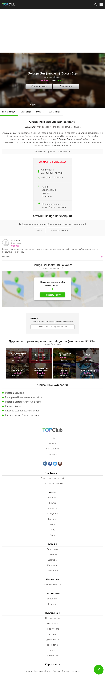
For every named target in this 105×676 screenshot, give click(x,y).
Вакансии (52, 443)
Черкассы (76, 671)
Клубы (52, 503)
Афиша (52, 544)
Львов (65, 671)
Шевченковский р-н (52, 204)
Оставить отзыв (39, 86)
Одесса (28, 671)
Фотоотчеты (52, 593)
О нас (52, 438)
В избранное (66, 86)
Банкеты (52, 519)
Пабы (52, 530)
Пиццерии (52, 513)
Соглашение (52, 449)
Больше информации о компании (52, 151)
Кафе (52, 524)
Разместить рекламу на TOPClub (53, 327)
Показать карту (52, 294)
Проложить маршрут (52, 268)
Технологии (52, 645)
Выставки (52, 560)
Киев (48, 671)
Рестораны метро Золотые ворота (23, 401)
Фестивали (52, 570)
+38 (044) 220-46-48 (52, 177)
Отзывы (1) (26, 112)
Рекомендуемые (52, 584)
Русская (46, 193)
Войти (39, 230)
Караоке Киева (13, 406)
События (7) (55, 112)
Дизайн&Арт (52, 639)
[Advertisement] (52, 31)
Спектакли (52, 565)
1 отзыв (53, 80)
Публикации (52, 613)
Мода (52, 650)
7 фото (33, 105)
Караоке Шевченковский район (22, 410)
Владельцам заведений (52, 478)
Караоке (58, 77)
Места (52, 492)
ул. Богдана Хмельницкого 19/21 (51, 171)
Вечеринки (52, 549)
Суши (52, 535)
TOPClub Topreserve (52, 483)
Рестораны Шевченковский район (23, 397)
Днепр (56, 671)
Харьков (38, 671)
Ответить (6, 257)
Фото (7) (40, 112)
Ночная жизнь (52, 618)
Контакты (52, 454)
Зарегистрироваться (59, 230)
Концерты (52, 554)
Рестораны (48, 77)
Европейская (49, 189)
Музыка (52, 634)
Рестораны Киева (14, 392)
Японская (47, 196)
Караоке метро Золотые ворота (22, 415)
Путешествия (52, 655)
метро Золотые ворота (54, 207)
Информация (9, 112)
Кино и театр (52, 629)
